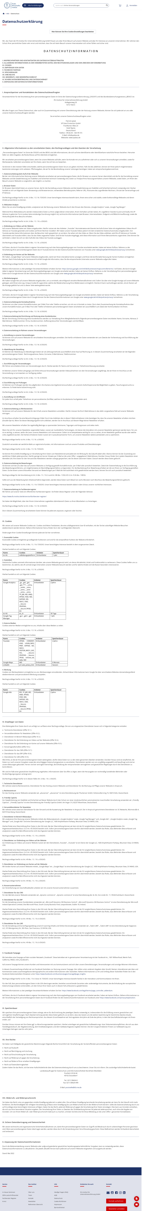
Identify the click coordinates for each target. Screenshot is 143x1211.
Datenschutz (58, 1198)
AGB (55, 1195)
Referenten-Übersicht (35, 1204)
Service (4, 1184)
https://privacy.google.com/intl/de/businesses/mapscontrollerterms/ (88, 269)
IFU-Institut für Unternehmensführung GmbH (90, 1193)
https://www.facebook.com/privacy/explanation (117, 998)
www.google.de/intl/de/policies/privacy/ (111, 250)
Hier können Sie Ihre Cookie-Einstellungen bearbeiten (73, 32)
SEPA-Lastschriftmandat (10, 1195)
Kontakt (30, 1198)
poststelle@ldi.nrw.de (73, 1087)
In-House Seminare (8, 1192)
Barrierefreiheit (59, 1207)
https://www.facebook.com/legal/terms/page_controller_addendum (87, 990)
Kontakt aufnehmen (116, 1201)
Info (7, 14)
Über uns (31, 1192)
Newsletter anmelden (117, 1209)
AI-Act (4, 1201)
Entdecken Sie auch (86, 1184)
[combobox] (81, 5)
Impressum (58, 1204)
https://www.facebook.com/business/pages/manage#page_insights (61, 974)
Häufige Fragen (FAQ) (61, 1192)
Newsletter (32, 1201)
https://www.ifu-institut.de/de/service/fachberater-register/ (24, 496)
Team (30, 1195)
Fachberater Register (9, 1198)
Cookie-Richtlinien (60, 1201)
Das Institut (32, 1184)
